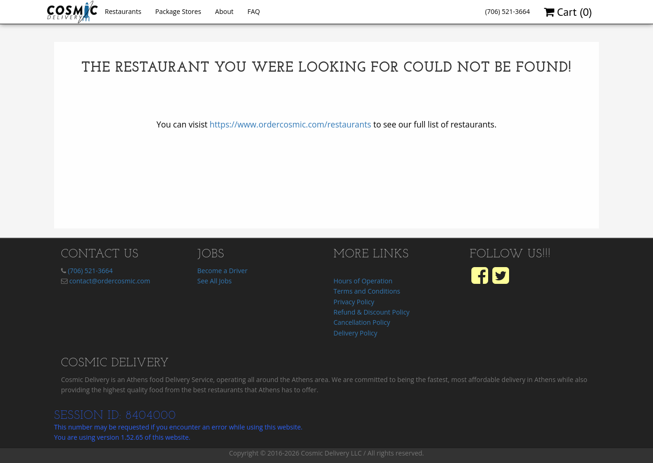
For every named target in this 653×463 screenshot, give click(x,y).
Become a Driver (222, 270)
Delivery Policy (355, 333)
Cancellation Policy (361, 322)
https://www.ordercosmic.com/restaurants (290, 124)
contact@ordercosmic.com (109, 280)
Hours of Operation (362, 280)
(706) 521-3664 (507, 11)
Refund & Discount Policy (371, 312)
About (224, 11)
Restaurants (123, 11)
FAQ (253, 11)
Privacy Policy (353, 301)
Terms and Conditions (366, 291)
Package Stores (178, 11)
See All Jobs (214, 280)
